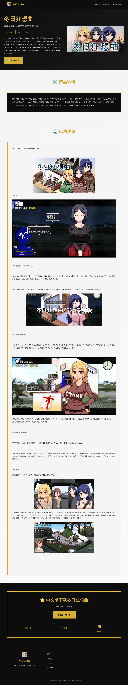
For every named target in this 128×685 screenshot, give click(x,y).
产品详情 (97, 4)
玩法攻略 (106, 4)
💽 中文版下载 (13, 60)
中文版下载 (117, 4)
